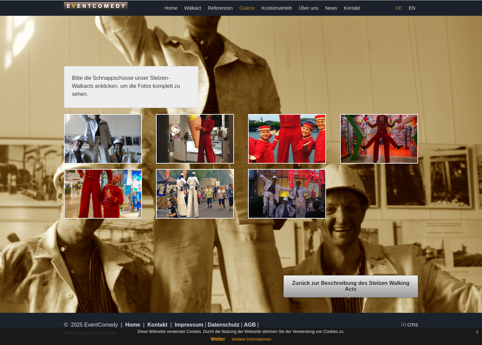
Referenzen (220, 8)
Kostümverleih (277, 8)
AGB (250, 325)
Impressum (189, 325)
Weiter (218, 339)
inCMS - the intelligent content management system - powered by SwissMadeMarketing (409, 325)
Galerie (247, 8)
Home (171, 8)
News (331, 8)
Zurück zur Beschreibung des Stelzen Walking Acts (351, 286)
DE (398, 8)
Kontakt (352, 8)
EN (412, 8)
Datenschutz (223, 325)
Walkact (192, 8)
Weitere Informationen (251, 339)
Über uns (308, 8)
